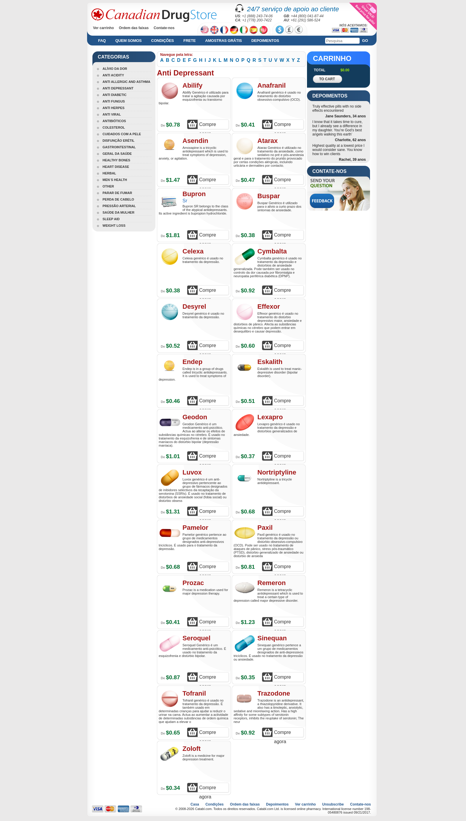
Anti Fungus (114, 101)
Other (108, 186)
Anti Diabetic (115, 95)
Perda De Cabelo (118, 199)
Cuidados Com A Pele (122, 134)
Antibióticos (114, 121)
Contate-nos (164, 28)
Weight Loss (114, 225)
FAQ (102, 40)
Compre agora (207, 125)
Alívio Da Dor (115, 68)
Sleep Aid (111, 219)
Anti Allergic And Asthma (126, 81)
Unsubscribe (333, 804)
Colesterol (114, 127)
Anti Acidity (113, 75)
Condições (162, 40)
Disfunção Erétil (119, 140)
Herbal (109, 173)
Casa (195, 804)
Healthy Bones (116, 160)
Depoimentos (265, 40)
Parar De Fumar (117, 193)
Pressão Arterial (119, 206)
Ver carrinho (103, 28)
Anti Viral (112, 114)
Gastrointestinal (119, 147)
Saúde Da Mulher (118, 212)
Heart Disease (116, 166)
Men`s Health (115, 180)
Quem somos (128, 40)
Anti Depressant (118, 88)
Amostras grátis (223, 40)
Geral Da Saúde (117, 153)
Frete (189, 40)
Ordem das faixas (134, 28)
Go (365, 40)
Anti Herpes (114, 108)
